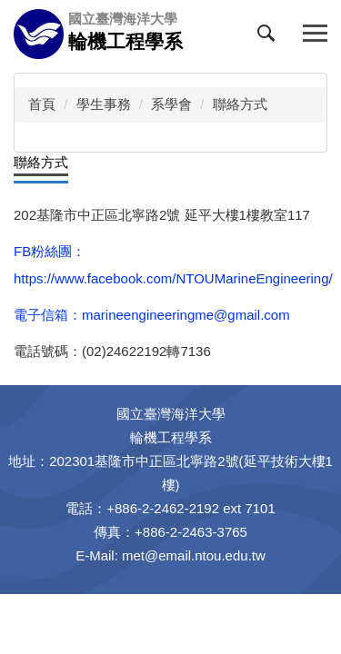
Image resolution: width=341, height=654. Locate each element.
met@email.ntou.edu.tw (194, 555)
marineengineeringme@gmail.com (186, 314)
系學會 (171, 104)
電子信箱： (48, 314)
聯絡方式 (240, 104)
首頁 (41, 104)
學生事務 (103, 104)
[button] (270, 37)
